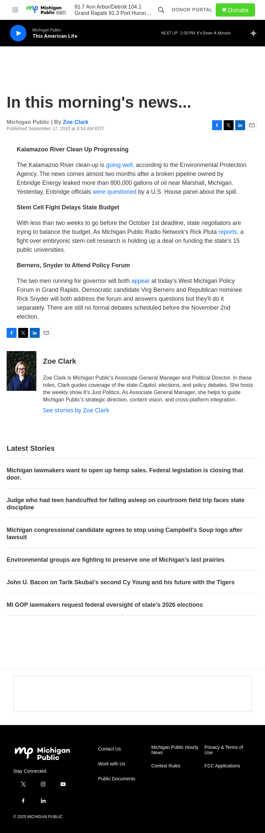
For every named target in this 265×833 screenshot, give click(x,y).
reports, (229, 232)
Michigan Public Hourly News (174, 750)
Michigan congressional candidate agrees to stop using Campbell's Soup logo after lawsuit (124, 534)
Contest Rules (165, 765)
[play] (18, 33)
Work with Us (111, 763)
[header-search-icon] (161, 10)
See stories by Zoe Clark (76, 410)
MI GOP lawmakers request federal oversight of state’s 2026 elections (105, 604)
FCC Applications (222, 765)
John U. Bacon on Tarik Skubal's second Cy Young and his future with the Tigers (121, 582)
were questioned (114, 191)
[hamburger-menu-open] (15, 10)
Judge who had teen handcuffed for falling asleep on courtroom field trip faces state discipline (125, 504)
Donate (238, 10)
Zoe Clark (75, 122)
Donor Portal (192, 9)
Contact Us (109, 749)
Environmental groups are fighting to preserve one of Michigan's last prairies (115, 559)
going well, (120, 165)
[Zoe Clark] (21, 371)
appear (140, 281)
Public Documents (116, 778)
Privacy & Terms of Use (223, 750)
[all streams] (255, 33)
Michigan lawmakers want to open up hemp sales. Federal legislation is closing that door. (125, 474)
